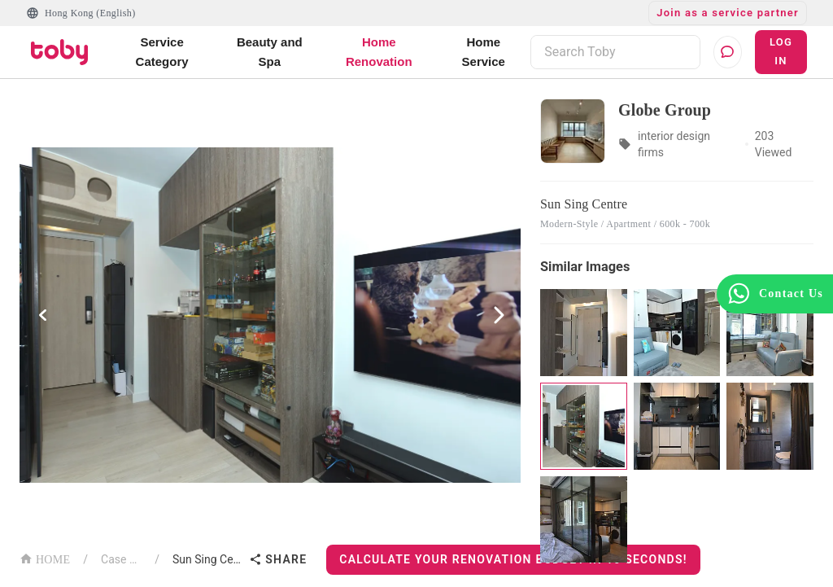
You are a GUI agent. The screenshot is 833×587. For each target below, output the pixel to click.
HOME (45, 558)
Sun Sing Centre (207, 559)
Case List (121, 559)
